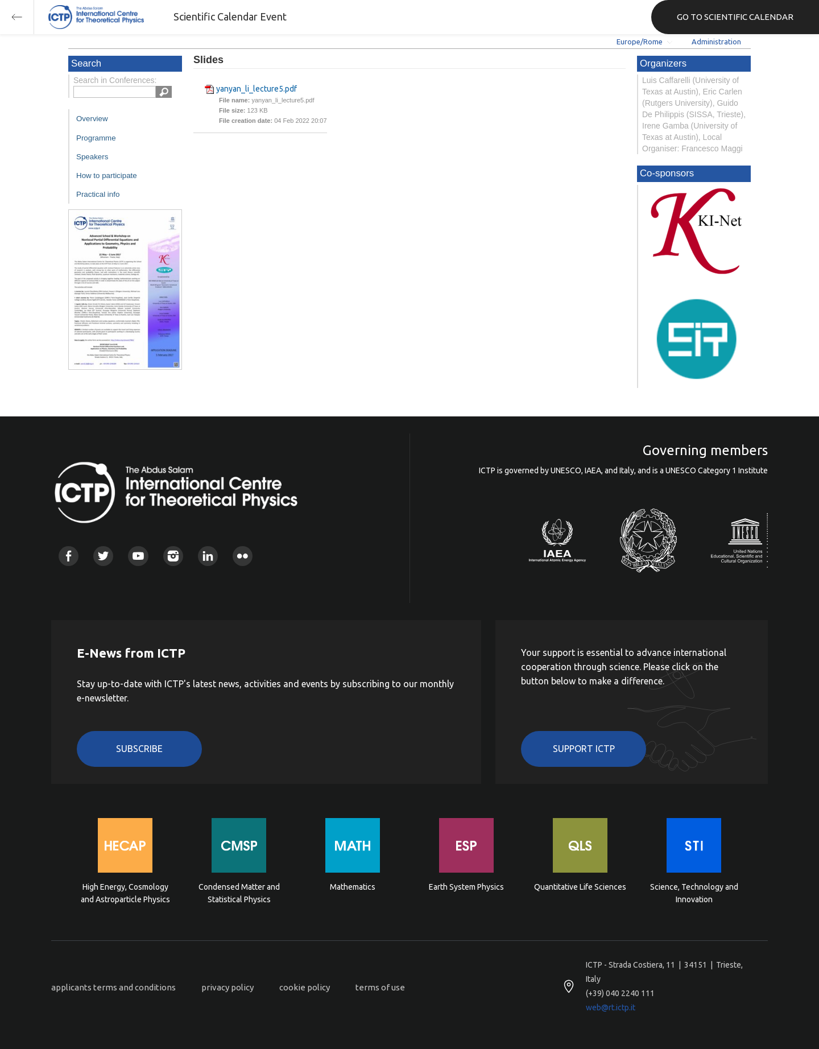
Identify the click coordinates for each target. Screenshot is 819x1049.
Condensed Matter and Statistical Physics (239, 893)
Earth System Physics (466, 886)
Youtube (138, 556)
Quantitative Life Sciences (580, 886)
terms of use (380, 987)
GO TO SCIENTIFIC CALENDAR (735, 17)
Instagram (173, 556)
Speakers (92, 156)
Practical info (97, 194)
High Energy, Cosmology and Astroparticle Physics (125, 893)
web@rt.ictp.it (610, 1007)
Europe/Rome (640, 42)
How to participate (106, 175)
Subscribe (139, 749)
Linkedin (208, 556)
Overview (92, 118)
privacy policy (227, 987)
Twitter (103, 556)
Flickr (243, 556)
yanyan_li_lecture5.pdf (256, 88)
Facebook (68, 556)
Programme (96, 138)
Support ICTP (584, 749)
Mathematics (352, 886)
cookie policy (304, 987)
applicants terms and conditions (113, 987)
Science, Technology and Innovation (694, 893)
